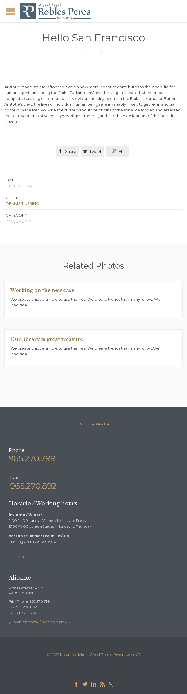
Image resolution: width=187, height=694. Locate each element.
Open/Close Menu (11, 11)
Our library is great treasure (46, 339)
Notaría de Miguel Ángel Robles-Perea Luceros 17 (100, 654)
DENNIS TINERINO (22, 203)
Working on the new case (42, 290)
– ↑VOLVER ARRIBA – (93, 424)
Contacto (29, 613)
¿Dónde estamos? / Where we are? (38, 622)
